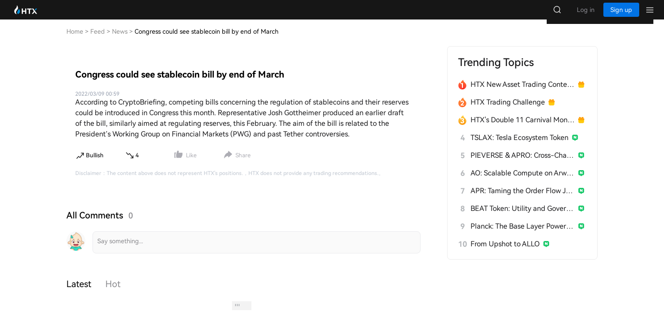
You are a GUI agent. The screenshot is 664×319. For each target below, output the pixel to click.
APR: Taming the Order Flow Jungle (523, 199)
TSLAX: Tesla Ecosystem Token (519, 146)
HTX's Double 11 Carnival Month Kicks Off (523, 128)
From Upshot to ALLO (505, 253)
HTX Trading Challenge (508, 111)
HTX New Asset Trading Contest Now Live (523, 93)
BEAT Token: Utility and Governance (523, 217)
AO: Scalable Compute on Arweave (523, 182)
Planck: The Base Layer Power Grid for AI (523, 235)
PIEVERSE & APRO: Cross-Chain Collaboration (523, 164)
